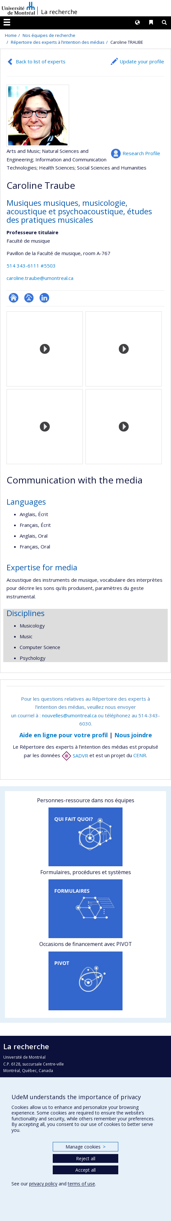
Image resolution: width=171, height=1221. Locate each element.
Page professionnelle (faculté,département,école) (29, 298)
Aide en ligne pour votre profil (63, 735)
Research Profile (141, 153)
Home (11, 35)
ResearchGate (14, 298)
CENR (139, 755)
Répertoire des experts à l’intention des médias (57, 42)
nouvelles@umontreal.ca (69, 715)
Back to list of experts (41, 61)
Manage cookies (85, 1147)
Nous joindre (133, 735)
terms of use (81, 1183)
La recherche (59, 12)
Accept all (85, 1170)
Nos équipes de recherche (49, 35)
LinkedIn (44, 298)
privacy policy (43, 1183)
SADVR (75, 755)
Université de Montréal (18, 8)
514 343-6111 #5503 (31, 265)
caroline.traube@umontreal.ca (40, 278)
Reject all (85, 1158)
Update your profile (142, 61)
